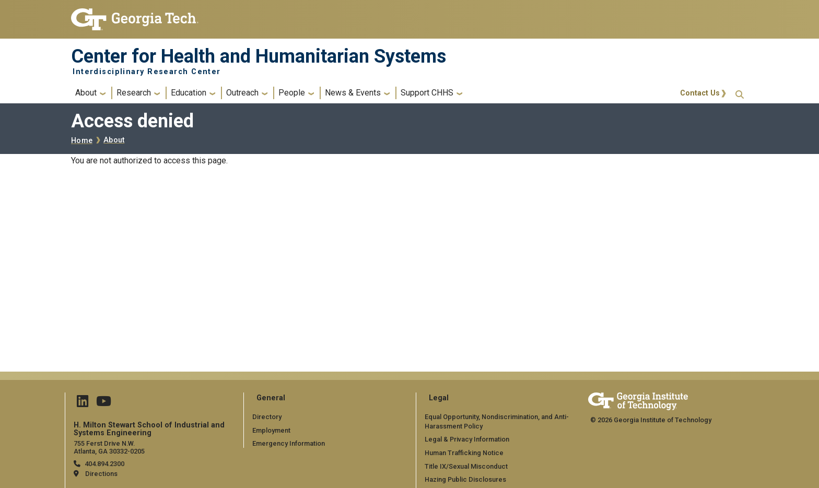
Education (188, 93)
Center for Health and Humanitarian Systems (258, 56)
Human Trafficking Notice (464, 453)
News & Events (353, 93)
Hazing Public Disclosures (465, 479)
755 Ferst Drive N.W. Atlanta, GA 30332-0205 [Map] (109, 447)
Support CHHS (427, 93)
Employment (271, 430)
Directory (267, 417)
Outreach (242, 93)
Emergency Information (288, 443)
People (291, 93)
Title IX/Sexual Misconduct (466, 466)
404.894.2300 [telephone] (104, 464)
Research (133, 93)
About (86, 93)
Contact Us (700, 93)
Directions (101, 474)
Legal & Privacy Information (467, 439)
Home (81, 140)
